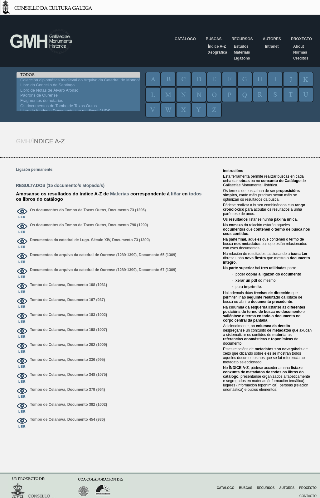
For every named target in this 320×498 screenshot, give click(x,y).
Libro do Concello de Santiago (78, 85)
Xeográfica (217, 52)
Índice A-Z (217, 46)
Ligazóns (242, 58)
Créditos (300, 58)
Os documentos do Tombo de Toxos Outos (78, 106)
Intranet (272, 46)
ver (22, 214)
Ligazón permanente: (35, 169)
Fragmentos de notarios (78, 100)
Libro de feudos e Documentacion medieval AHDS (78, 111)
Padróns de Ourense (78, 95)
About (298, 46)
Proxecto (301, 39)
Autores (272, 39)
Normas (300, 52)
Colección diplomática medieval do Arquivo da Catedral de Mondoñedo (78, 80)
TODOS (78, 75)
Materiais (242, 52)
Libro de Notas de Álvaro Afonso (78, 90)
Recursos (242, 39)
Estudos (241, 46)
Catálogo (185, 39)
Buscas (214, 39)
